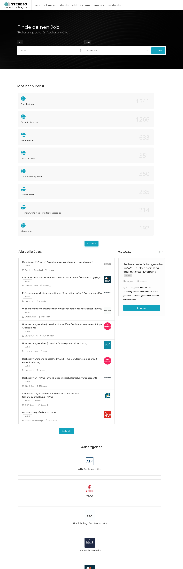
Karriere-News (99, 5)
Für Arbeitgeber (114, 5)
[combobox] (118, 51)
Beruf (88, 42)
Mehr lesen (30, 549)
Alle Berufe (91, 140)
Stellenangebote (50, 5)
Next (163, 149)
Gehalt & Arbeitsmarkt (81, 5)
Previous (159, 149)
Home (37, 5)
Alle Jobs (66, 362)
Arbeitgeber (64, 5)
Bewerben (141, 205)
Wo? (20, 42)
